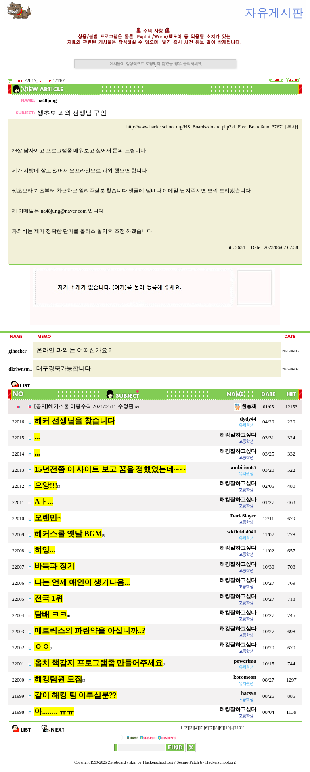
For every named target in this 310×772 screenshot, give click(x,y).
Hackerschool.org (158, 762)
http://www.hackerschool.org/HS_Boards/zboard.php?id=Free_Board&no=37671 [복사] (212, 127)
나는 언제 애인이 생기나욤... (82, 582)
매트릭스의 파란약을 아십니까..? (89, 630)
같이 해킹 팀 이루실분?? (75, 695)
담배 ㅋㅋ (50, 614)
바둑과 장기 (54, 566)
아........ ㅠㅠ (54, 711)
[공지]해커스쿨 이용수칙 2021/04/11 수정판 (84, 406)
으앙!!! (45, 485)
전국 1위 (48, 598)
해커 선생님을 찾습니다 (74, 420)
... (37, 437)
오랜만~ (47, 517)
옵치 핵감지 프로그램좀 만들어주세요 (98, 663)
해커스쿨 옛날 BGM (68, 533)
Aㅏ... (43, 501)
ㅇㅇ (42, 646)
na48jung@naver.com (64, 211)
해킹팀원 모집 (58, 679)
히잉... (44, 550)
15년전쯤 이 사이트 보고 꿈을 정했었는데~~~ (110, 469)
